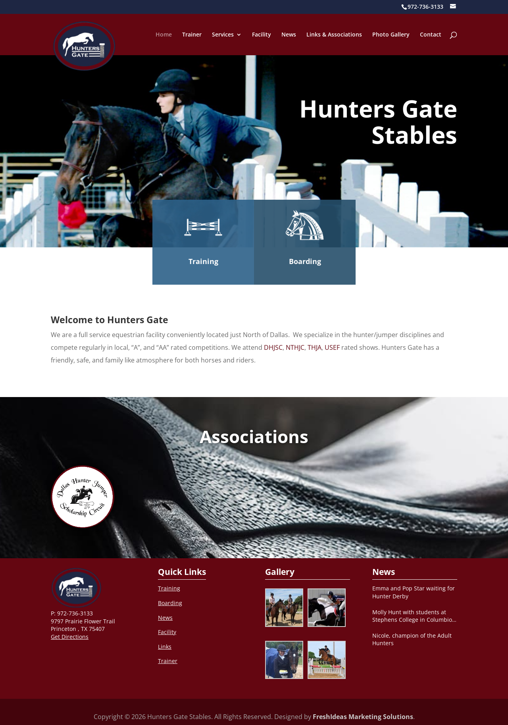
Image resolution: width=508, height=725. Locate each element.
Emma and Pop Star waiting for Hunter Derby (413, 592)
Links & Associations (334, 35)
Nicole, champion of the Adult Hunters (412, 639)
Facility (261, 35)
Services (223, 35)
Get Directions (70, 636)
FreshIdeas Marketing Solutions (363, 716)
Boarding (305, 261)
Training (203, 261)
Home (164, 35)
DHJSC (273, 347)
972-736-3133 (75, 613)
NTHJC (295, 347)
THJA (314, 347)
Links (164, 646)
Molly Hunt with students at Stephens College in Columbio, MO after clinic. (413, 616)
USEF (332, 347)
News (288, 35)
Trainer (192, 35)
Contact (430, 35)
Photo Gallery (391, 35)
